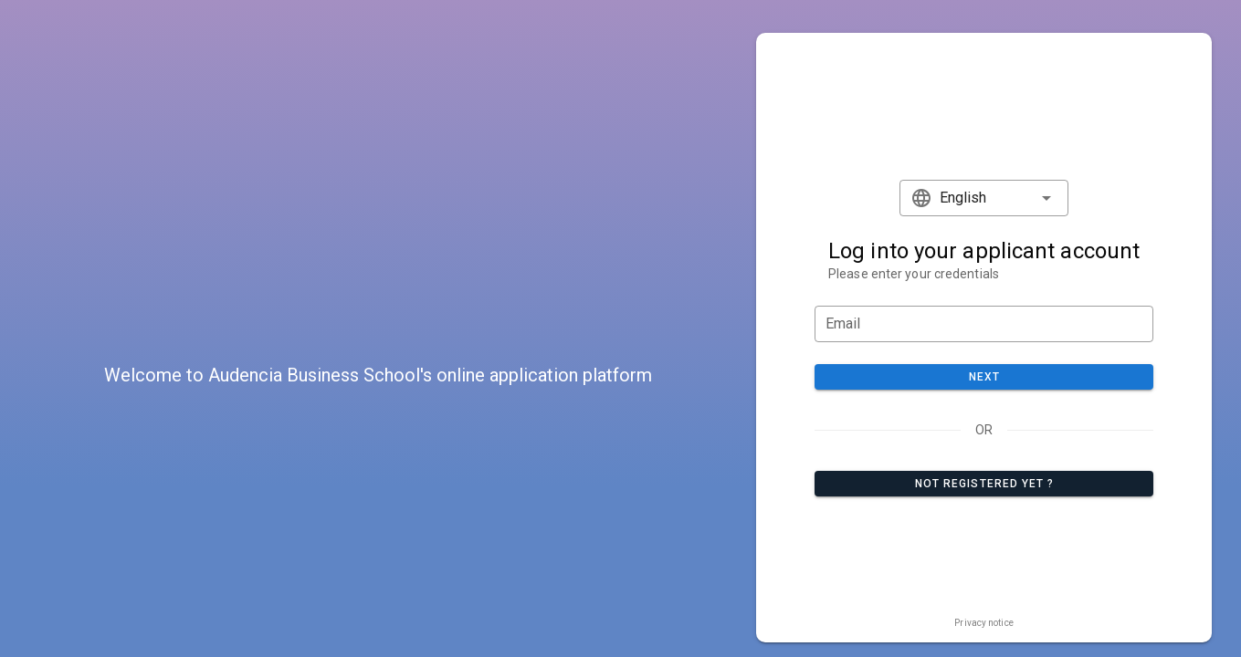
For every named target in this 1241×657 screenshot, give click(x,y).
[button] (983, 198)
